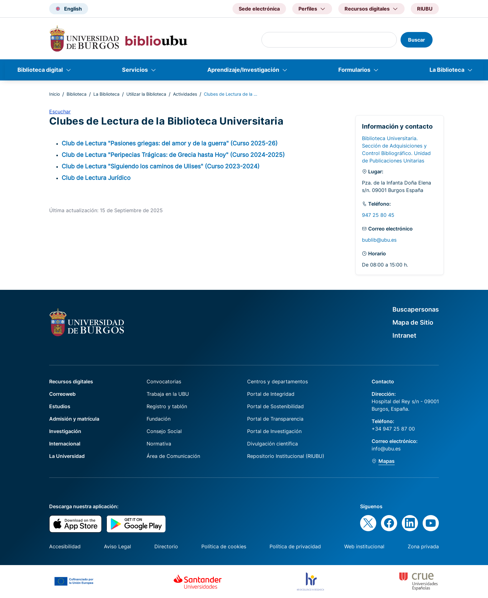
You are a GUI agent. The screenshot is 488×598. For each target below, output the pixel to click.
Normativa (159, 444)
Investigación (65, 431)
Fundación (159, 419)
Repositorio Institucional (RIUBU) (285, 456)
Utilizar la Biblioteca (146, 94)
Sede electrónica (259, 9)
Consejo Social (164, 431)
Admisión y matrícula (74, 419)
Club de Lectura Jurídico (96, 177)
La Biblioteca (446, 69)
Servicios (135, 69)
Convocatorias (164, 381)
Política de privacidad (295, 546)
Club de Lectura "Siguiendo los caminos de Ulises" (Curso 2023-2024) (161, 166)
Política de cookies (223, 546)
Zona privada (423, 546)
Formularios (354, 69)
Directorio (166, 546)
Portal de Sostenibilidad (275, 406)
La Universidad (67, 456)
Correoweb (62, 394)
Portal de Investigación (274, 431)
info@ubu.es (386, 448)
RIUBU (425, 9)
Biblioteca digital (40, 69)
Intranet (404, 335)
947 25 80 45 (378, 215)
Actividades (185, 94)
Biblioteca (77, 94)
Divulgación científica (272, 444)
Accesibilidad (65, 546)
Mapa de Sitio (412, 322)
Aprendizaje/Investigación (243, 69)
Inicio (54, 94)
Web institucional (364, 546)
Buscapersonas (415, 309)
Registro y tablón (167, 406)
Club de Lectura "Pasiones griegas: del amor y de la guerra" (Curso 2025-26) (170, 143)
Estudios (59, 406)
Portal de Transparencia (275, 419)
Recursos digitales (71, 381)
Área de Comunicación (173, 456)
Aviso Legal (117, 546)
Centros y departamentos (277, 381)
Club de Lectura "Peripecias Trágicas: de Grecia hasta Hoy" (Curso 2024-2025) (173, 154)
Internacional (64, 444)
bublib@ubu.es (379, 240)
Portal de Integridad (270, 394)
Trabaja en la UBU (168, 394)
